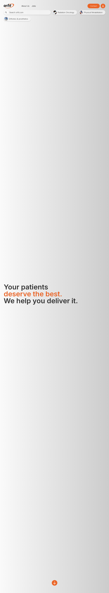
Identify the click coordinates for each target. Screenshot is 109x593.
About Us (25, 6)
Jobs (34, 6)
